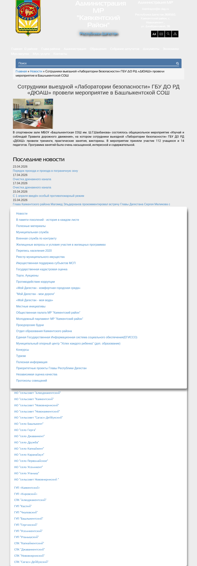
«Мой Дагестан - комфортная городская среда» (48, 287)
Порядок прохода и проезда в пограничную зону (45, 170)
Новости (36, 71)
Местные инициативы (31, 306)
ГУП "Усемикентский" (28, 531)
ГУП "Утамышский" (26, 537)
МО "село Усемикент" (28, 467)
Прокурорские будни (30, 325)
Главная (16, 49)
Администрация (75, 49)
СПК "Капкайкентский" (29, 543)
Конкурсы (22, 349)
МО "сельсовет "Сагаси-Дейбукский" (38, 417)
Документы (151, 49)
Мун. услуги (41, 54)
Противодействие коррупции (35, 281)
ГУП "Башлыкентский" (28, 518)
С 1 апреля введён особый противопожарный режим (48, 195)
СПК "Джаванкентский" (29, 549)
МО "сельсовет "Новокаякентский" (37, 411)
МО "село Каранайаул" (29, 455)
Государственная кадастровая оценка (41, 269)
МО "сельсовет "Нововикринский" (36, 405)
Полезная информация (32, 362)
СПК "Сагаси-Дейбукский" (31, 562)
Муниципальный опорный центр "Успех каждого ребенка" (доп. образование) (68, 343)
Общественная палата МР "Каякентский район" (48, 312)
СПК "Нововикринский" (29, 556)
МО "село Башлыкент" (28, 424)
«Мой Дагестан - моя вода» (34, 300)
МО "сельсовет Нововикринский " (36, 479)
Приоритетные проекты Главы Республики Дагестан (51, 368)
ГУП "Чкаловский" (26, 512)
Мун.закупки (20, 54)
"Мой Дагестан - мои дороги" (35, 294)
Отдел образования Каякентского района (44, 331)
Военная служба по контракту (36, 238)
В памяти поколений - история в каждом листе (47, 219)
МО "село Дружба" (26, 442)
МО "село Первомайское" (31, 461)
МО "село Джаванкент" (29, 436)
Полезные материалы (31, 226)
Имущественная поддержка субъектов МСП (46, 263)
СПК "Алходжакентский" (30, 500)
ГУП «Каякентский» (27, 488)
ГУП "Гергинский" (25, 525)
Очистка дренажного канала (32, 179)
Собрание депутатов (124, 49)
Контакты (60, 54)
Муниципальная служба (32, 232)
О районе (31, 49)
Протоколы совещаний (31, 380)
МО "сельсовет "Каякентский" (34, 399)
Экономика (171, 49)
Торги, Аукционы (27, 275)
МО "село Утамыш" (26, 473)
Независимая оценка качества (36, 374)
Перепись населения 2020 (34, 250)
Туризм (21, 355)
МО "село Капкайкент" (29, 448)
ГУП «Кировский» (25, 494)
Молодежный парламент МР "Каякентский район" (49, 318)
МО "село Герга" (25, 430)
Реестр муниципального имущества (40, 256)
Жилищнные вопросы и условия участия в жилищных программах (61, 244)
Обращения (98, 49)
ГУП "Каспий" (23, 506)
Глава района (50, 49)
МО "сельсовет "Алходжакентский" (37, 393)
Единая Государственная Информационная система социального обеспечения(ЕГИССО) (76, 337)
